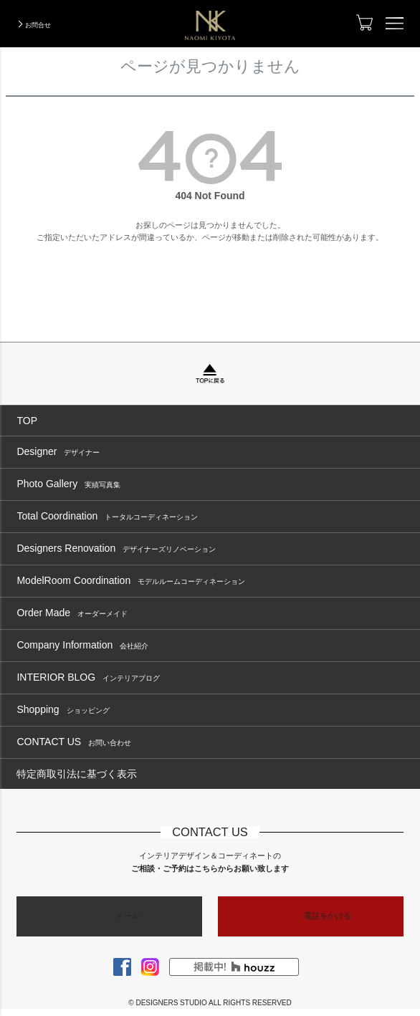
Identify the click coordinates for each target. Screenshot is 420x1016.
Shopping (62, 710)
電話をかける (327, 915)
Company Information (82, 645)
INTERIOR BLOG (88, 677)
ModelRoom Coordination (130, 581)
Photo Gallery (68, 484)
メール (127, 915)
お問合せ (38, 25)
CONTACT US (73, 742)
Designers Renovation (116, 548)
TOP (26, 420)
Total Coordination (107, 516)
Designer (58, 452)
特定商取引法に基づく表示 (76, 774)
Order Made (72, 613)
